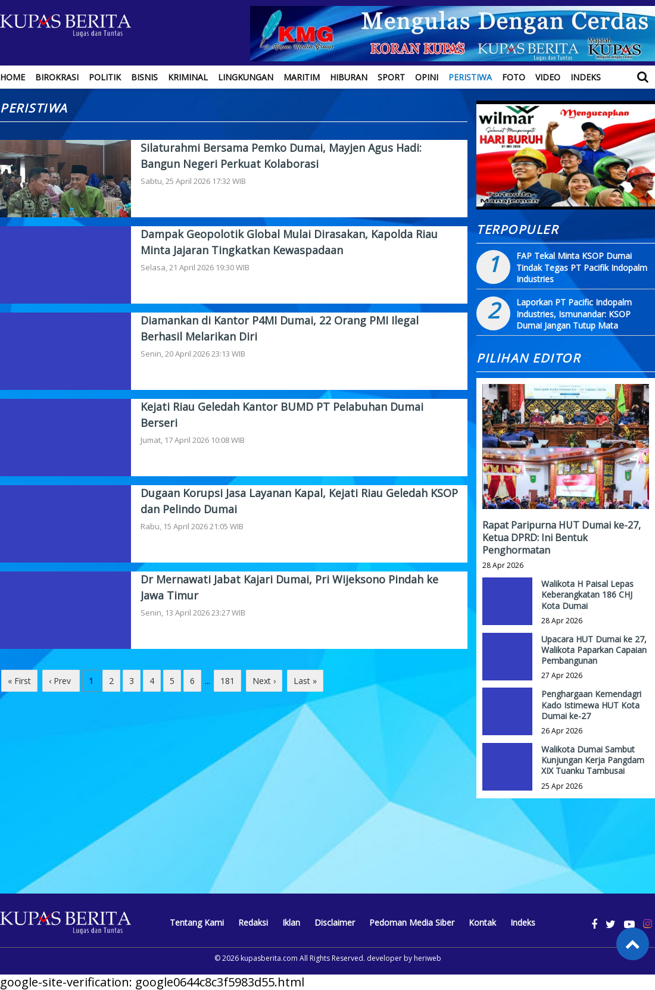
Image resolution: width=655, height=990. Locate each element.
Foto (513, 77)
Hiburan (348, 77)
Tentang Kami (197, 922)
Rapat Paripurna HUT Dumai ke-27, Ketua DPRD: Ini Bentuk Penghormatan (561, 538)
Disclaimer (334, 922)
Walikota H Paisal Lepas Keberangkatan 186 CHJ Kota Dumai (587, 594)
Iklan (291, 922)
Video (547, 77)
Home (12, 77)
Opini (426, 77)
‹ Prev (61, 680)
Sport (391, 77)
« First (19, 680)
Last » (305, 680)
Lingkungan (245, 77)
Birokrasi (57, 77)
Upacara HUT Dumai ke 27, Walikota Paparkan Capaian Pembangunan (594, 649)
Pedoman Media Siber (411, 922)
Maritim (301, 77)
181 (227, 680)
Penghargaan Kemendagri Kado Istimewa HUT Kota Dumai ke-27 (591, 704)
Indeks (585, 77)
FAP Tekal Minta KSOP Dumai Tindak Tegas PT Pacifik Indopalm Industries (581, 267)
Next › (264, 680)
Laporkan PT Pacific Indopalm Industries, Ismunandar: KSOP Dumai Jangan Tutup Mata (574, 313)
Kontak (482, 922)
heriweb (427, 958)
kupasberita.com (269, 958)
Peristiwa (470, 77)
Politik (105, 77)
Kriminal (188, 77)
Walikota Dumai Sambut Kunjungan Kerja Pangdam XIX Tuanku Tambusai (592, 760)
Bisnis (144, 77)
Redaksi (253, 922)
